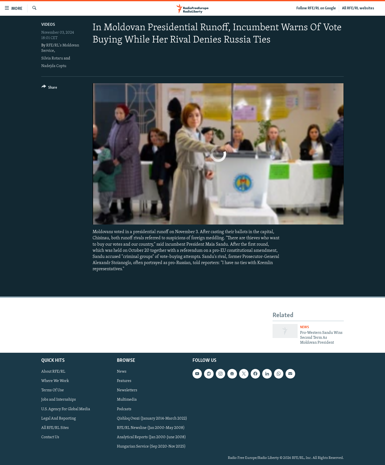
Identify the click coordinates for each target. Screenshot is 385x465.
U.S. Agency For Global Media (65, 409)
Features (124, 381)
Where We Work (55, 381)
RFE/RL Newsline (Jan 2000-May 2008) (151, 428)
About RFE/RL (53, 372)
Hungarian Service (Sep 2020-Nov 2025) (151, 446)
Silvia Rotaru (52, 58)
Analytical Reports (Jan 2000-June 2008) (151, 437)
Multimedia (127, 400)
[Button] (49, 88)
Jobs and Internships (58, 400)
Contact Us (50, 437)
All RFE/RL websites (358, 8)
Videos (48, 24)
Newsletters (127, 390)
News (304, 327)
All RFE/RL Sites (55, 428)
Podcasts (124, 409)
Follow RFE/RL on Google (316, 8)
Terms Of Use (52, 390)
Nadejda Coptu (53, 66)
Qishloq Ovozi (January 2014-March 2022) (152, 418)
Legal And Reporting (58, 418)
